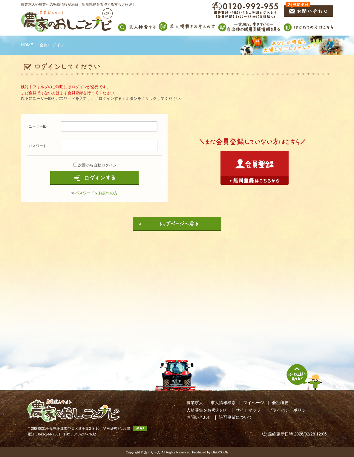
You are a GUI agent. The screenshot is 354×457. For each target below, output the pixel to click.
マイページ (253, 402)
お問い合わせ (199, 417)
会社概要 (280, 402)
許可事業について (235, 417)
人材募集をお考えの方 (207, 410)
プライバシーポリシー (289, 410)
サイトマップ (248, 410)
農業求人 (194, 402)
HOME (27, 44)
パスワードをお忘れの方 (96, 193)
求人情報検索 (223, 402)
